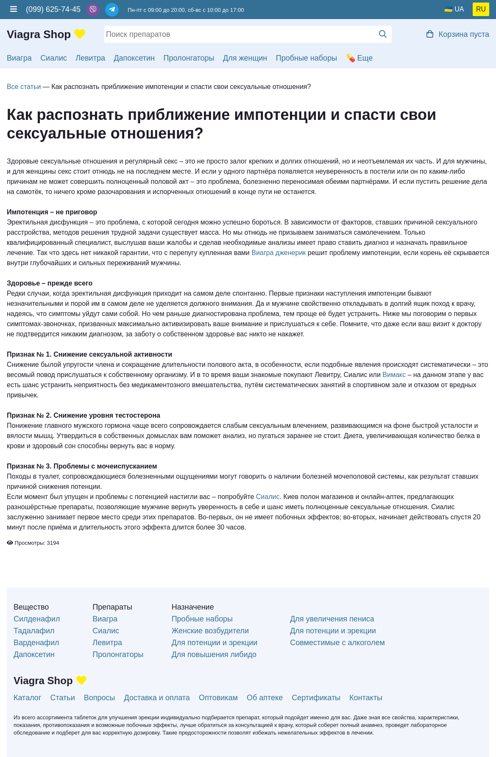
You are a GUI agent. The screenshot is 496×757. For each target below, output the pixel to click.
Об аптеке (265, 697)
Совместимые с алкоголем (337, 642)
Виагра (19, 58)
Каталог (27, 697)
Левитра (90, 58)
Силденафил (37, 619)
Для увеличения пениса (332, 619)
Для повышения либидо (214, 654)
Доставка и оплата (157, 697)
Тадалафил (34, 631)
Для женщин (245, 58)
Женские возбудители (210, 631)
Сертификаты (316, 697)
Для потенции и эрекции (215, 642)
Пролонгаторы (189, 58)
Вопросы (99, 697)
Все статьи (24, 86)
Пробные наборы (306, 58)
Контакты (365, 697)
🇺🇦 (448, 9)
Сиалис (53, 58)
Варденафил (36, 642)
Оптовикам (218, 697)
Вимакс (394, 374)
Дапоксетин (134, 58)
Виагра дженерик (278, 252)
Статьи (62, 697)
